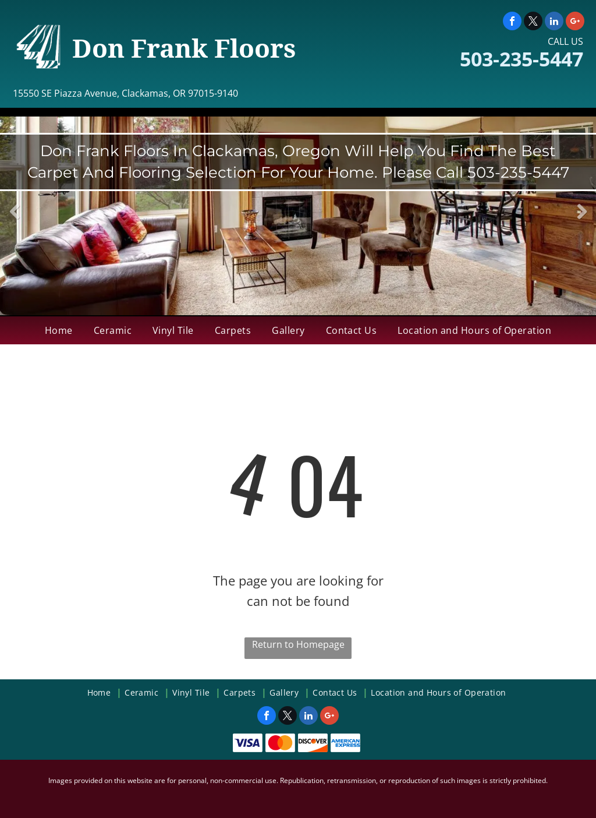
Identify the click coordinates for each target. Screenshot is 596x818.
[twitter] (533, 22)
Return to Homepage (298, 644)
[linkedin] (554, 22)
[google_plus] (575, 22)
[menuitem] (58, 330)
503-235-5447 (521, 58)
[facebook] (512, 22)
